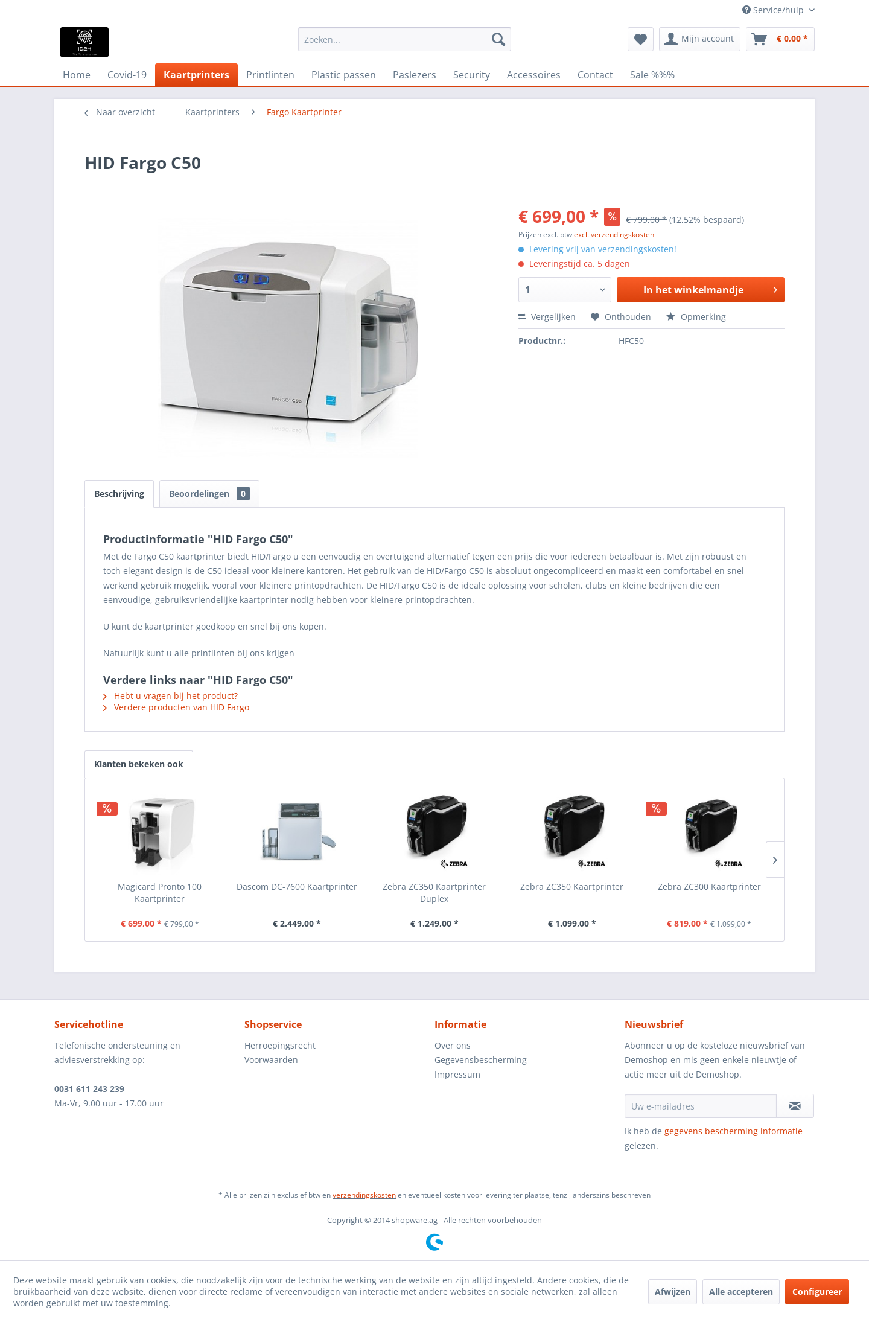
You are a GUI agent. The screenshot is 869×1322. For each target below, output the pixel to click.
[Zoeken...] (404, 39)
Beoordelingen (209, 493)
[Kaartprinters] (196, 74)
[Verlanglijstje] (641, 39)
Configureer (817, 1291)
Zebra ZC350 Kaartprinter (571, 886)
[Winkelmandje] (780, 39)
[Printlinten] (270, 74)
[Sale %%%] (652, 74)
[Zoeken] (498, 39)
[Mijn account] (699, 39)
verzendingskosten (364, 1195)
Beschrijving (119, 493)
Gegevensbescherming (480, 1059)
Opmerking (696, 316)
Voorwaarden (271, 1059)
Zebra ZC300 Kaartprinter (709, 886)
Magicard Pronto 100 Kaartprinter (160, 892)
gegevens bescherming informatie (733, 1131)
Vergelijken (547, 316)
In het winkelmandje (710, 288)
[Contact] (595, 74)
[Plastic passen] (343, 74)
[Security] (471, 74)
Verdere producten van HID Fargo (176, 707)
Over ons (452, 1045)
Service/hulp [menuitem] (774, 10)
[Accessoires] (533, 74)
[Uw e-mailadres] (701, 1106)
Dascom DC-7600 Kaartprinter (297, 886)
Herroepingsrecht (280, 1045)
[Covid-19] (127, 74)
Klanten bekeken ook (138, 764)
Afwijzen (672, 1291)
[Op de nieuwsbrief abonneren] (795, 1106)
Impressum (457, 1074)
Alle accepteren (741, 1291)
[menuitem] (404, 39)
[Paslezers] (414, 74)
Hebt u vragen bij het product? (170, 695)
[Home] (76, 74)
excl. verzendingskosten (614, 234)
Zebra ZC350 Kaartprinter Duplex (434, 892)
